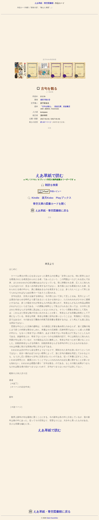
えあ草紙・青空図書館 (44, 3)
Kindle (35, 197)
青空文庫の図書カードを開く (49, 203)
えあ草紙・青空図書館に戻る (52, 210)
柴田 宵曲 (44, 100)
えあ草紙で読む (49, 175)
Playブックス (63, 197)
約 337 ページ (45, 122)
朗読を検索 (51, 185)
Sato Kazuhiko (52, 518)
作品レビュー (49, 191)
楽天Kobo (47, 197)
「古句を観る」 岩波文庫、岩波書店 (55, 106)
